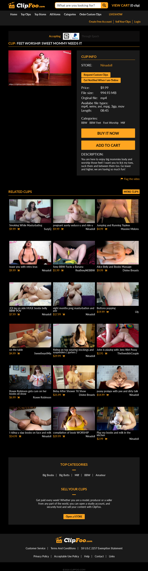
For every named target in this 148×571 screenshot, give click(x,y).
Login (137, 21)
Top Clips (26, 14)
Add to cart (108, 145)
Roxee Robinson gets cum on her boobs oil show (27, 392)
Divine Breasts (131, 270)
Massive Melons (130, 228)
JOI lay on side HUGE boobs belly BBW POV (28, 309)
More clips (131, 191)
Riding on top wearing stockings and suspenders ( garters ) (73, 351)
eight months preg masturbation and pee (73, 309)
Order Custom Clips (90, 14)
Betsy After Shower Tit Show (69, 391)
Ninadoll (106, 65)
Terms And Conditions (63, 548)
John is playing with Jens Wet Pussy (117, 349)
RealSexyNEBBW (85, 270)
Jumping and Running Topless (113, 225)
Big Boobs (48, 475)
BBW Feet (95, 122)
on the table (16, 349)
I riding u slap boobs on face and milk (30, 432)
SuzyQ (47, 228)
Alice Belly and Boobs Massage (114, 266)
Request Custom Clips (96, 74)
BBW (84, 122)
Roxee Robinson (42, 397)
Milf (123, 122)
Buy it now (108, 133)
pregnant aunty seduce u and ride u (73, 225)
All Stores (55, 14)
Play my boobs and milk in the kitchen (114, 434)
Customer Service (35, 548)
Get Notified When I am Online (101, 80)
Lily (137, 311)
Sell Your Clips (123, 21)
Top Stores (40, 14)
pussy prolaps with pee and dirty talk (117, 391)
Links (112, 556)
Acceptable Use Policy (66, 556)
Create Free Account (100, 21)
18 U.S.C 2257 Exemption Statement (101, 548)
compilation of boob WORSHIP (71, 432)
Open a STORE (74, 516)
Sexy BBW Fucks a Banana (68, 266)
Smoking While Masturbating (25, 225)
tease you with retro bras (23, 266)
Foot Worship (110, 122)
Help (86, 556)
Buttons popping (106, 308)
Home (13, 14)
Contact (99, 556)
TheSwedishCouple (128, 353)
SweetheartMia (42, 353)
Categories (70, 14)
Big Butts (64, 475)
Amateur (101, 475)
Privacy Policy (41, 556)
